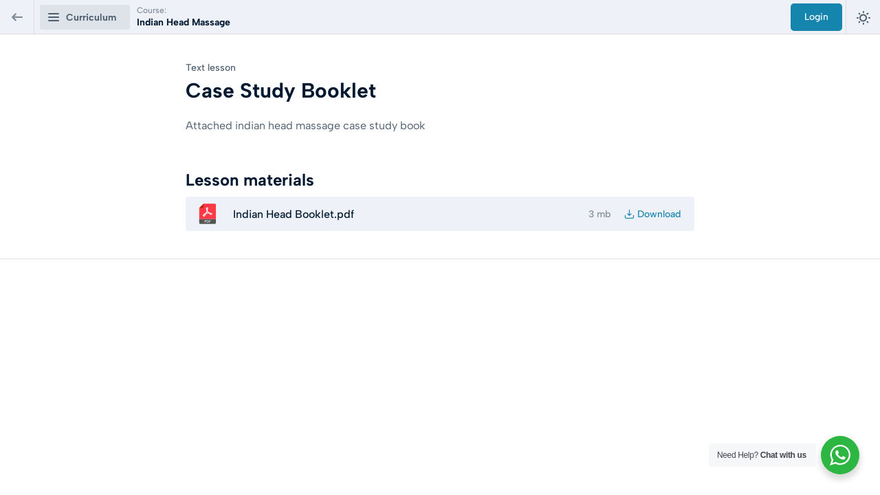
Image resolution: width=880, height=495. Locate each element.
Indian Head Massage (183, 22)
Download (659, 214)
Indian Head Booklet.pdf (293, 214)
